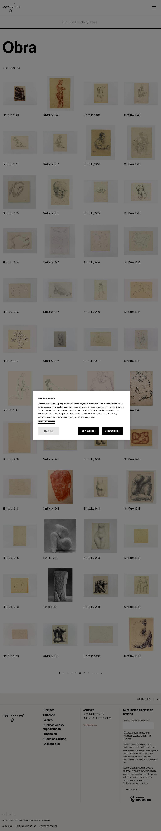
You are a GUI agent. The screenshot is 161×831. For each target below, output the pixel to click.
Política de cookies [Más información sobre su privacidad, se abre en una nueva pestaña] (46, 422)
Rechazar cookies (112, 431)
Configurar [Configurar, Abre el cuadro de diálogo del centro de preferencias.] (48, 431)
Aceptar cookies (89, 431)
